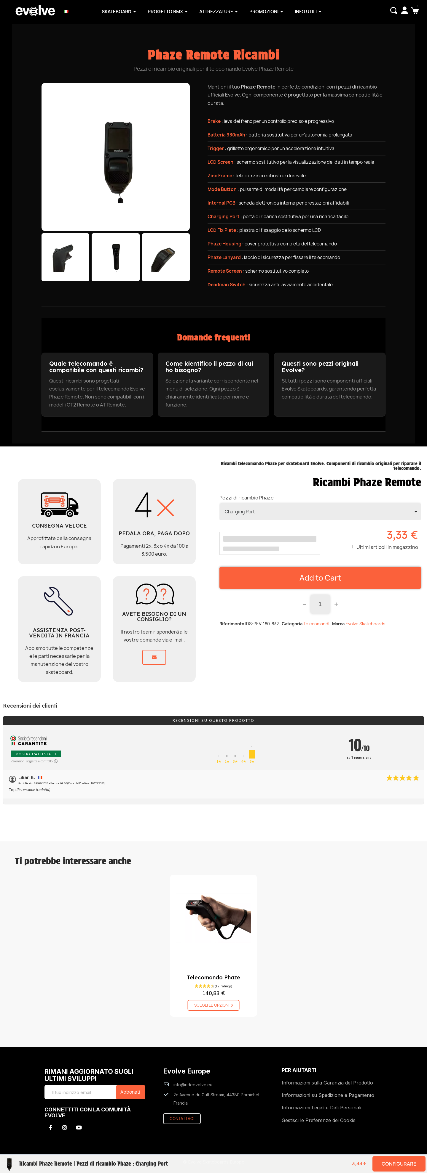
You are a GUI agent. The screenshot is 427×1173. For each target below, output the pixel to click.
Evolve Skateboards (365, 623)
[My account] (405, 10)
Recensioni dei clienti (30, 706)
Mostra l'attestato (35, 754)
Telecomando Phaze (213, 977)
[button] (393, 10)
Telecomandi (316, 623)
